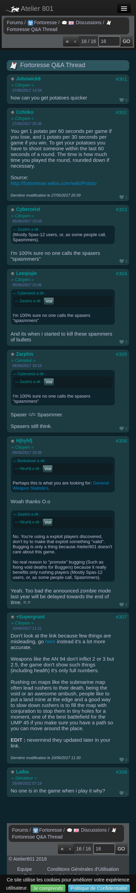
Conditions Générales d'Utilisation (83, 869)
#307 (121, 617)
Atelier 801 (29, 8)
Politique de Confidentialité (99, 888)
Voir (49, 301)
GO (126, 41)
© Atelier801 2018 (28, 859)
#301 (121, 79)
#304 (121, 273)
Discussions (82, 22)
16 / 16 (88, 41)
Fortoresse (43, 22)
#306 (121, 441)
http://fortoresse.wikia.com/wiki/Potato (54, 183)
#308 (121, 772)
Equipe (24, 869)
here (50, 641)
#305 (121, 354)
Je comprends (48, 888)
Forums (15, 22)
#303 (121, 209)
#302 (121, 112)
